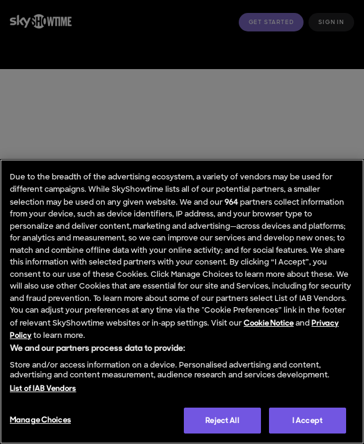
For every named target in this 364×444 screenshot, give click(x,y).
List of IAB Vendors (43, 388)
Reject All (222, 420)
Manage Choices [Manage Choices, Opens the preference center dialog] (40, 419)
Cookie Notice (269, 323)
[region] (182, 301)
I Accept (307, 420)
